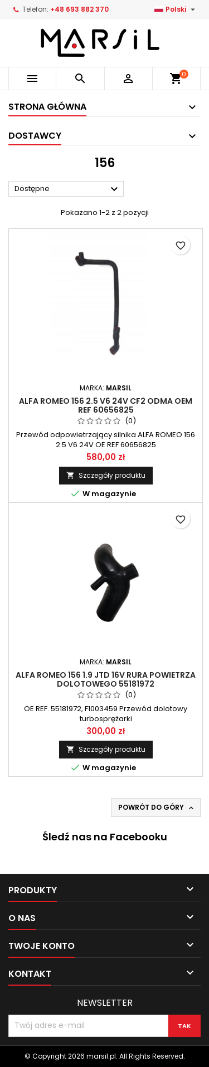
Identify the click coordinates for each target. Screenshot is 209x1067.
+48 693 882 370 (79, 9)
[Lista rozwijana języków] (176, 9)
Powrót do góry (157, 807)
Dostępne (67, 189)
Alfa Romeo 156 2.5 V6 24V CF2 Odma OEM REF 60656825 (105, 405)
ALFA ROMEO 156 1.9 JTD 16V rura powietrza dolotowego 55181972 (106, 679)
